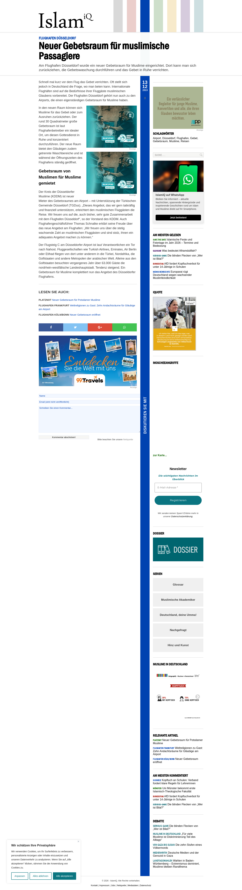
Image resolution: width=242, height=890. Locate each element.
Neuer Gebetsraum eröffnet (69, 314)
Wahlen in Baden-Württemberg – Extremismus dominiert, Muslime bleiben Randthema (176, 863)
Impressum (104, 885)
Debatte (198, 16)
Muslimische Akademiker (178, 599)
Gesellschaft (158, 16)
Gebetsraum (160, 141)
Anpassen (19, 876)
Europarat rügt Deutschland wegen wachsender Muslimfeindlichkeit (172, 274)
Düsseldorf (168, 138)
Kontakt (94, 885)
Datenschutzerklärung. (182, 516)
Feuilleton (185, 16)
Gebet (193, 138)
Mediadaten (133, 885)
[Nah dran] (78, 841)
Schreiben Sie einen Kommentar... (89, 419)
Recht (171, 16)
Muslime (174, 141)
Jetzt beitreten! (178, 217)
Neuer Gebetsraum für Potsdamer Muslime (69, 299)
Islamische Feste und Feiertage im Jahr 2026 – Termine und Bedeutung (175, 242)
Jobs (113, 885)
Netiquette (128, 439)
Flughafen (183, 138)
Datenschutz (145, 885)
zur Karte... (160, 455)
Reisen (185, 141)
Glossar (178, 584)
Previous (158, 696)
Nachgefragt (178, 630)
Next (196, 696)
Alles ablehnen (40, 876)
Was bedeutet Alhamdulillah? (175, 250)
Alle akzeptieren (64, 876)
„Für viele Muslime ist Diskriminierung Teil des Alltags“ (174, 836)
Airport (157, 138)
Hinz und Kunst (178, 645)
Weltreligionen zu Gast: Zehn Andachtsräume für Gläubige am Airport (87, 307)
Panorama (145, 16)
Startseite (118, 16)
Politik (131, 16)
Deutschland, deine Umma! (178, 615)
